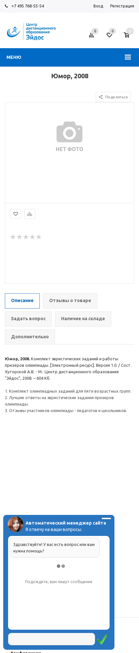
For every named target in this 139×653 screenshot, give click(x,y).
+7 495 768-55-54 (27, 6)
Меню (13, 57)
